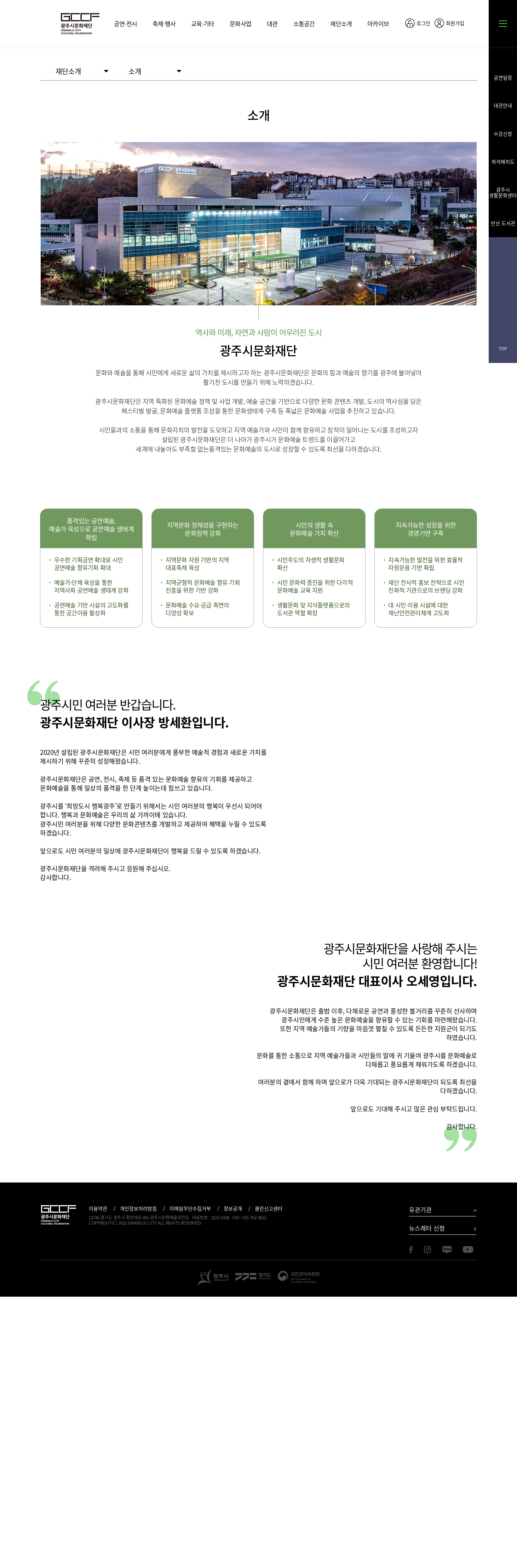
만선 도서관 (503, 222)
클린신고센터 (268, 1473)
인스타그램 (503, 272)
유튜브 (503, 311)
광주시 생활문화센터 (503, 192)
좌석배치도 (503, 161)
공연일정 (503, 77)
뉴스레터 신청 (427, 1492)
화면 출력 (472, 71)
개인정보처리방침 (138, 1473)
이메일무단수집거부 (190, 1473)
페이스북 (503, 252)
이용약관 (98, 1473)
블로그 (503, 292)
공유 (473, 22)
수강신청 (503, 133)
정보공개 (233, 1473)
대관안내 (503, 105)
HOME (43, 71)
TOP (503, 348)
